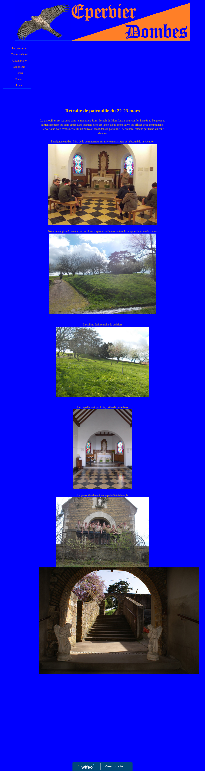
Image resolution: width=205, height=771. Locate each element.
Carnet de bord (19, 54)
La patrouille (19, 48)
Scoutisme (19, 66)
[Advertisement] (102, 77)
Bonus (19, 73)
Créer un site (114, 766)
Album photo (19, 60)
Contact (19, 79)
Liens (19, 85)
